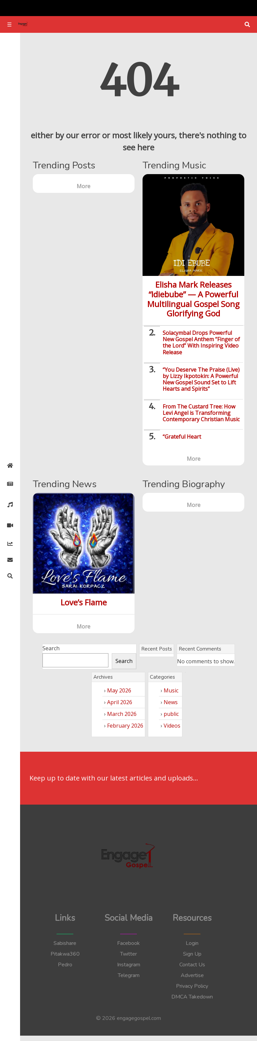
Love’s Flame (84, 602)
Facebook (128, 943)
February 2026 (125, 725)
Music (171, 690)
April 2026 (119, 702)
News (171, 702)
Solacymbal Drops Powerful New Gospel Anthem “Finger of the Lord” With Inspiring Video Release (201, 342)
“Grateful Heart (182, 436)
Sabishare (65, 943)
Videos (172, 725)
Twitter (128, 954)
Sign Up (192, 954)
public (171, 714)
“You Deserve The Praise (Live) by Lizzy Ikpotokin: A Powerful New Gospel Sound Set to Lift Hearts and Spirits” (201, 379)
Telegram (129, 975)
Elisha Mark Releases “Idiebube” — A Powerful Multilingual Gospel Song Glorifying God (193, 299)
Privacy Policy (192, 986)
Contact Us (192, 964)
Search (51, 648)
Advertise (192, 975)
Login (192, 943)
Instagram (128, 964)
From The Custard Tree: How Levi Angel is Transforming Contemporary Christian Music (201, 413)
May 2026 (119, 690)
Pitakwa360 (65, 954)
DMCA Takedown (192, 996)
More (83, 186)
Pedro (65, 964)
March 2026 (122, 714)
